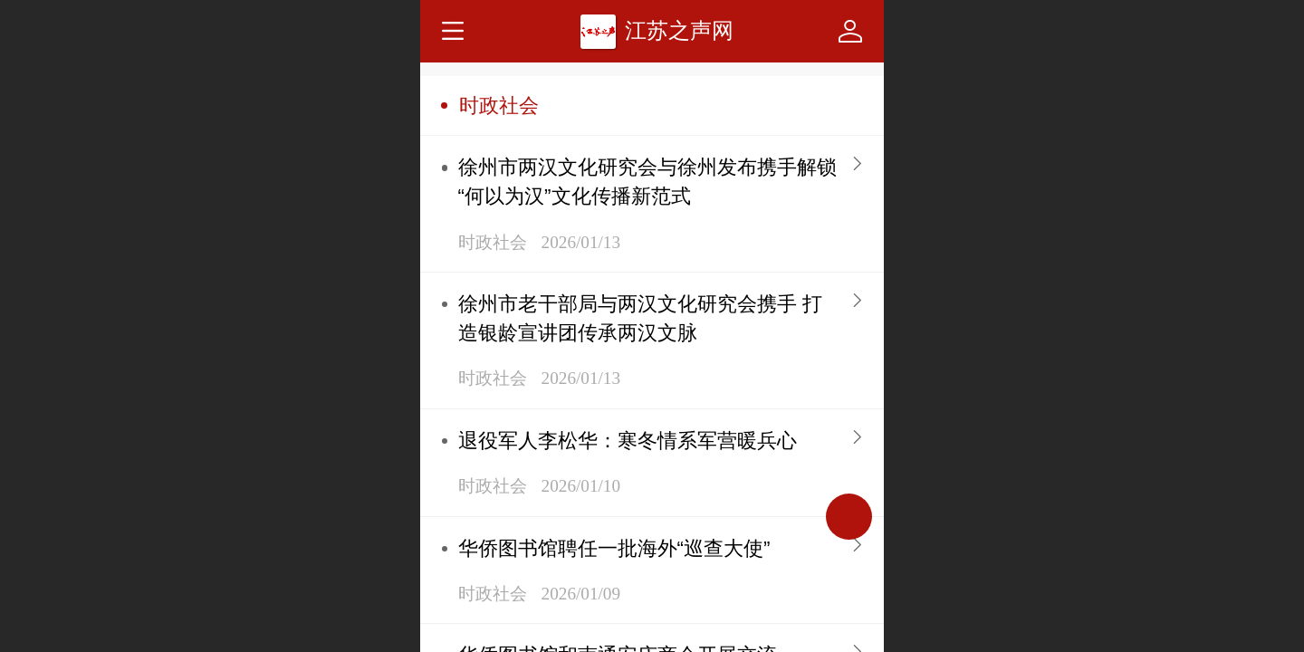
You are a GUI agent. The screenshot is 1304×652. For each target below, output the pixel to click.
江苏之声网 (679, 30)
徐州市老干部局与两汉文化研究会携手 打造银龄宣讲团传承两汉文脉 (640, 318)
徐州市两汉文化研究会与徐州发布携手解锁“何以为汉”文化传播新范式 (647, 181)
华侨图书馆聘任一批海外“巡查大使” (614, 548)
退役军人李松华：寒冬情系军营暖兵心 (627, 440)
